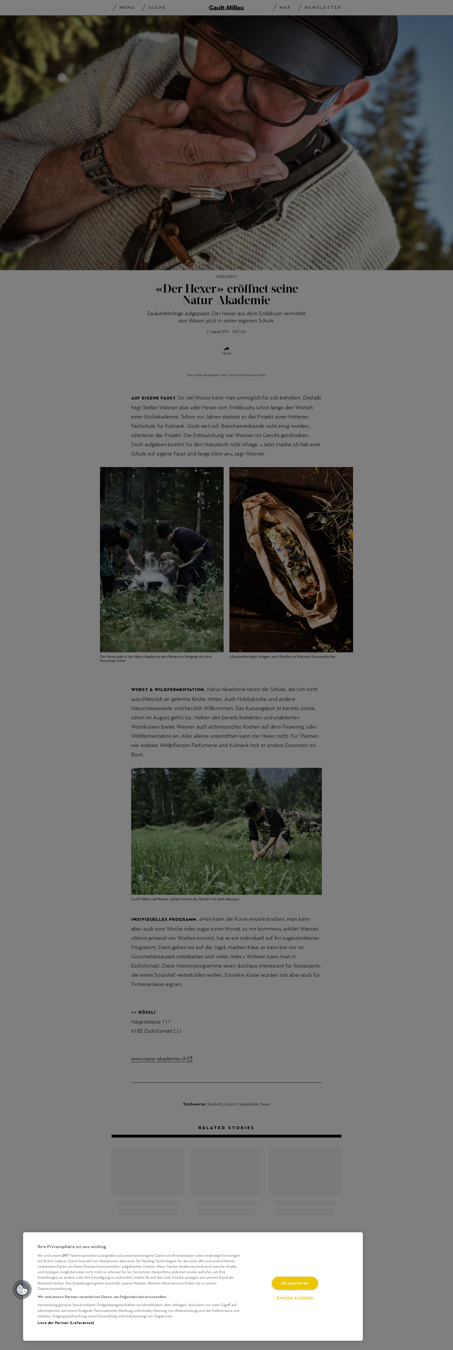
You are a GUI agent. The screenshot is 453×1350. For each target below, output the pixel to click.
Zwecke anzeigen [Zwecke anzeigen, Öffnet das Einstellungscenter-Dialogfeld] (294, 1297)
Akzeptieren (295, 1283)
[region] (193, 1286)
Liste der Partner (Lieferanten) (66, 1323)
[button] (22, 1289)
